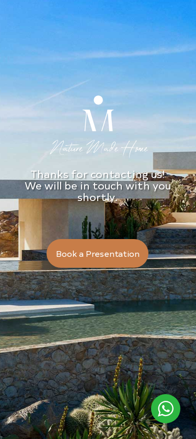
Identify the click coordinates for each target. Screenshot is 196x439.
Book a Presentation (98, 253)
